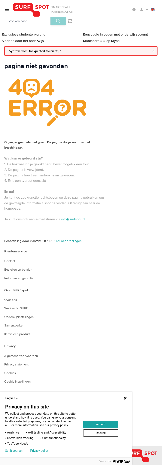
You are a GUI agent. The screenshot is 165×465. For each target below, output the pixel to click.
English (153, 9)
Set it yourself (14, 450)
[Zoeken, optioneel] (28, 21)
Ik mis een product (17, 334)
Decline (101, 433)
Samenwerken (14, 325)
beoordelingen (68, 241)
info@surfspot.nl (73, 219)
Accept (101, 424)
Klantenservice (15, 251)
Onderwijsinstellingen (19, 317)
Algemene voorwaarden (21, 356)
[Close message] (153, 51)
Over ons (10, 299)
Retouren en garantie (18, 278)
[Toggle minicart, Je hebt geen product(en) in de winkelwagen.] (70, 21)
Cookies (10, 373)
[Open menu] (7, 9)
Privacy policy (39, 450)
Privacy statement (16, 364)
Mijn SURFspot (144, 9)
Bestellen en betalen (18, 269)
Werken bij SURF (16, 308)
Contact (9, 261)
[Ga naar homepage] (31, 10)
